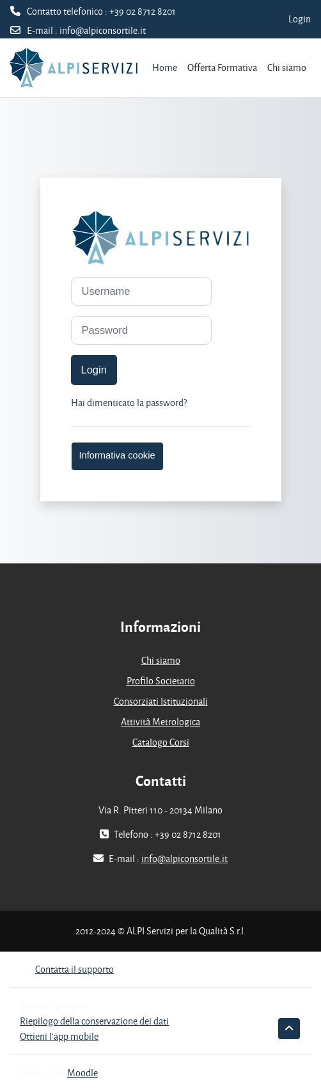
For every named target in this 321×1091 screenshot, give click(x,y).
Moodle (82, 1072)
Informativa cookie (117, 455)
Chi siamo (160, 660)
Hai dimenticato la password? (129, 402)
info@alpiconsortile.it (102, 30)
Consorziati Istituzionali (161, 701)
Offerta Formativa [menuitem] (222, 67)
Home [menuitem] (164, 67)
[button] (289, 1028)
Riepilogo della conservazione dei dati (94, 1021)
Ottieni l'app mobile (59, 1036)
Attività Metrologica (160, 721)
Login (299, 19)
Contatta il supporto (67, 969)
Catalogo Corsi (160, 742)
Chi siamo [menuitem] (286, 67)
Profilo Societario (161, 680)
